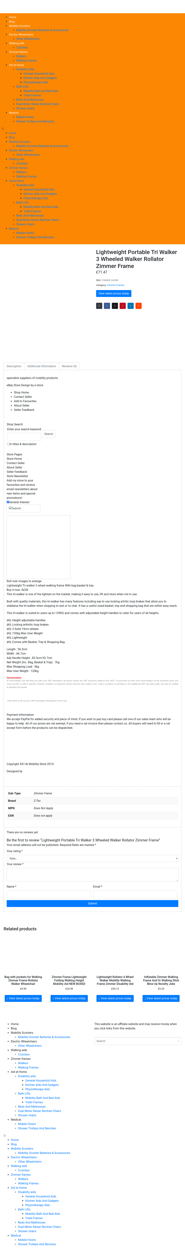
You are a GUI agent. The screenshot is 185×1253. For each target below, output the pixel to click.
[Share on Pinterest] (123, 306)
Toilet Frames (32, 95)
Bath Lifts (22, 86)
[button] (92, 129)
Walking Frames (26, 60)
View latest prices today (113, 293)
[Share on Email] (99, 306)
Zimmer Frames (115, 285)
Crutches (22, 47)
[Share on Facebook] (107, 306)
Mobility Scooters (19, 26)
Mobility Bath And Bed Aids (40, 91)
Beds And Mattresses (30, 99)
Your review (15, 864)
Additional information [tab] (41, 366)
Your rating (15, 851)
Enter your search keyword (24, 429)
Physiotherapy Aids (35, 82)
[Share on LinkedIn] (131, 306)
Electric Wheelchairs (21, 34)
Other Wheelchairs (28, 39)
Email (97, 886)
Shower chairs (25, 108)
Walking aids (16, 43)
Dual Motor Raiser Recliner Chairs (37, 104)
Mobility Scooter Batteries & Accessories (42, 30)
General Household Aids (38, 73)
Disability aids (25, 69)
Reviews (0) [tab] (69, 366)
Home (12, 17)
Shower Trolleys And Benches (35, 121)
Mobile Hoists (25, 117)
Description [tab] (14, 366)
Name (11, 886)
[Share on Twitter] (115, 306)
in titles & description (23, 444)
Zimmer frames (18, 52)
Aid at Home (16, 65)
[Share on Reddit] (138, 306)
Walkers (21, 56)
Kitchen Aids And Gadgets (40, 78)
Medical (14, 112)
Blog (11, 21)
